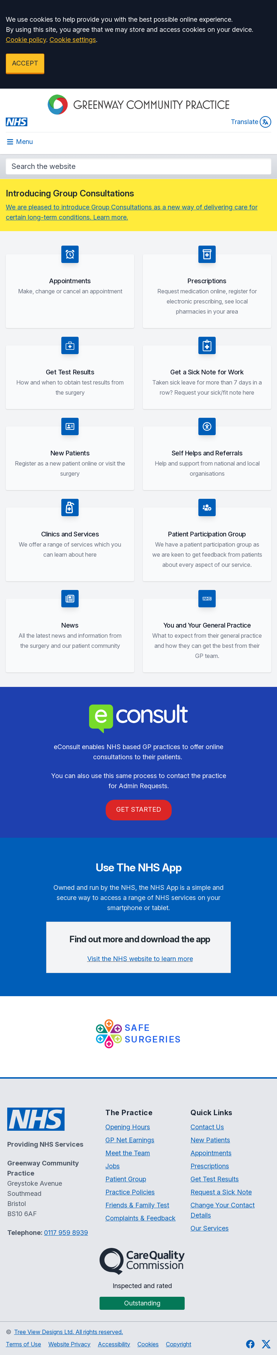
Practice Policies (130, 1192)
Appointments (211, 1153)
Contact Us (207, 1127)
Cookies (148, 1344)
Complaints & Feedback (140, 1218)
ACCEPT (25, 63)
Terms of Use (23, 1344)
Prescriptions (209, 1166)
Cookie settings (72, 39)
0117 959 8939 (66, 1232)
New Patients (210, 1140)
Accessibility (114, 1344)
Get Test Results (214, 1179)
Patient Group (125, 1179)
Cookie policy (26, 39)
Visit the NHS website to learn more (140, 959)
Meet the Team (127, 1153)
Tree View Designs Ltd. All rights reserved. (68, 1331)
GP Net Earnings (129, 1140)
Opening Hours (127, 1127)
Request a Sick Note (221, 1192)
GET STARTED (138, 809)
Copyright (178, 1344)
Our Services (209, 1228)
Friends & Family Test (137, 1205)
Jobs (112, 1166)
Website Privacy (69, 1344)
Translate (251, 122)
